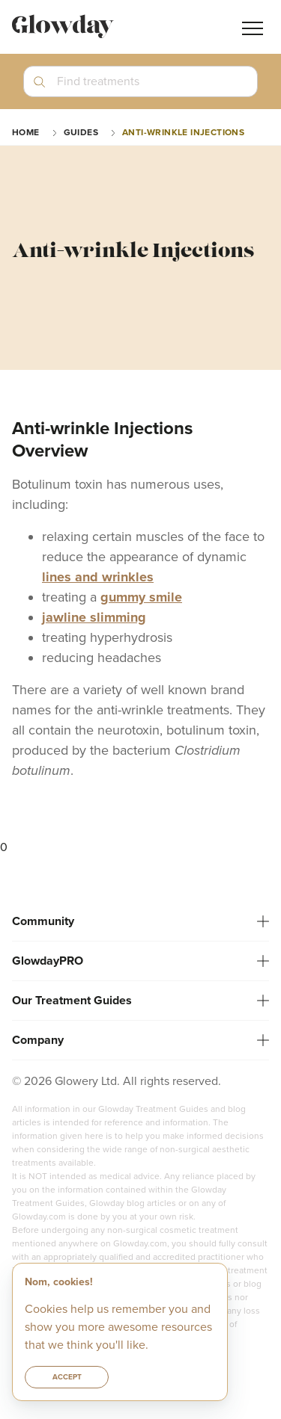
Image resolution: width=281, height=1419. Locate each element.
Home (26, 132)
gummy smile (141, 597)
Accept (67, 1377)
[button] (140, 87)
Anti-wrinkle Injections (183, 132)
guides (81, 132)
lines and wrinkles (98, 577)
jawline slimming (94, 617)
